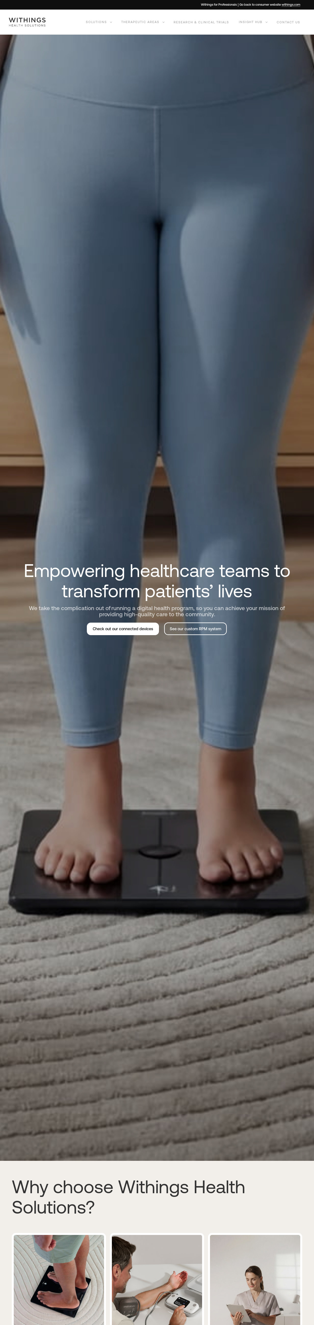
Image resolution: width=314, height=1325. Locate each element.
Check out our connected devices (123, 629)
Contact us (288, 22)
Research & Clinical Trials (201, 22)
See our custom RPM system (195, 629)
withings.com (291, 4)
